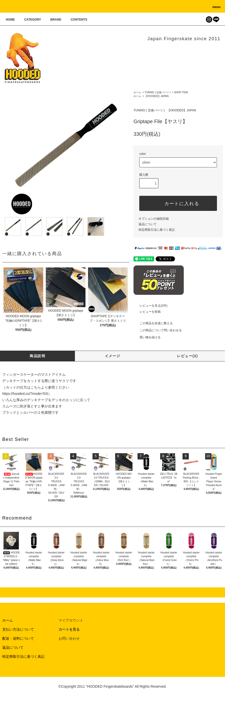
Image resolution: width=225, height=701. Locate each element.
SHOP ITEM (181, 92)
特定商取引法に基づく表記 (157, 229)
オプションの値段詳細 (154, 218)
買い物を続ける (147, 337)
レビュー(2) (187, 356)
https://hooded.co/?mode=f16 (25, 394)
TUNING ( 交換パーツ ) (157, 92)
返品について (148, 224)
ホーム (137, 92)
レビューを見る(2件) (150, 305)
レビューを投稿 (147, 311)
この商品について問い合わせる (157, 330)
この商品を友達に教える (153, 323)
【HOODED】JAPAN (156, 96)
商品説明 (37, 356)
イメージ (112, 356)
